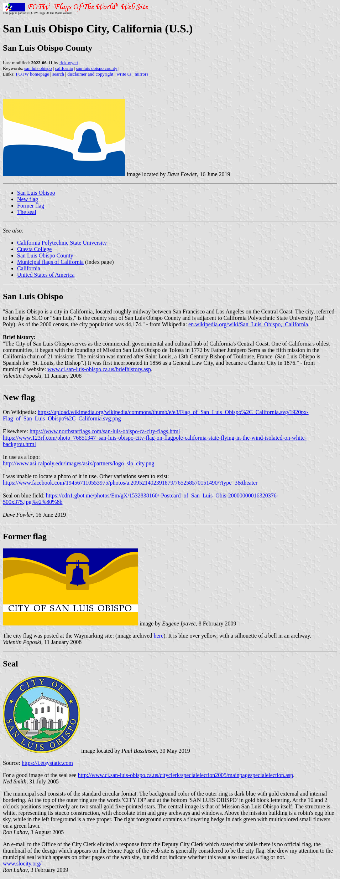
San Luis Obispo (36, 193)
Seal (10, 663)
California (28, 268)
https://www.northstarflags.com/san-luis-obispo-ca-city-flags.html (105, 431)
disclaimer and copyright (90, 74)
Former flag (30, 206)
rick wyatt (68, 62)
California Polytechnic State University (62, 243)
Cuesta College (34, 249)
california (64, 68)
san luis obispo (38, 68)
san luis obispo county (96, 68)
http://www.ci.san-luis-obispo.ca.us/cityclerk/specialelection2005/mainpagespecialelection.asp (185, 775)
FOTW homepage (32, 74)
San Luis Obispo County (45, 255)
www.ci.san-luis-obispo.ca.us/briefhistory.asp (99, 369)
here (159, 636)
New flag (27, 199)
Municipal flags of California (50, 262)
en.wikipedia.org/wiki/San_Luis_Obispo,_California (248, 324)
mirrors (141, 74)
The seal (26, 212)
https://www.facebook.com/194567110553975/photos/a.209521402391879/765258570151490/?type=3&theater (130, 483)
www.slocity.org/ (22, 863)
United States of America (45, 275)
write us (124, 74)
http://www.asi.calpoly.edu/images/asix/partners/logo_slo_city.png (78, 463)
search (58, 74)
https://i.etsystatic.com (47, 763)
